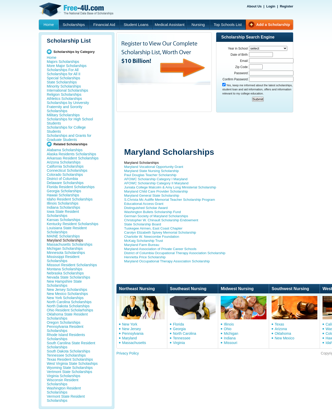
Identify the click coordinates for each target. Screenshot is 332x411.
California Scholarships (65, 166)
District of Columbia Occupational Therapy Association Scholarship (174, 253)
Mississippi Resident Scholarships (63, 259)
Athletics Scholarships (64, 99)
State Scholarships (62, 82)
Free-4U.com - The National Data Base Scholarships (77, 10)
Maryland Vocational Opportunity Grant (153, 167)
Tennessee (181, 338)
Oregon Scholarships (63, 322)
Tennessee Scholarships (66, 355)
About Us (254, 6)
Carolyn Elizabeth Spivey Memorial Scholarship (160, 232)
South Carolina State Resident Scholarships (71, 345)
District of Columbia (62, 179)
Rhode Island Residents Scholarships (66, 337)
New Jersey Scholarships (67, 290)
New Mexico (284, 338)
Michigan (231, 333)
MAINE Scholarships (63, 236)
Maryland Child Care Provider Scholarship (156, 191)
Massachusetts (134, 343)
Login (270, 6)
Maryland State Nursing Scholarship (151, 171)
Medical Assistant (170, 24)
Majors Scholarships (63, 62)
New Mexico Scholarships (67, 294)
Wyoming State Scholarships (70, 368)
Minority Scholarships (64, 86)
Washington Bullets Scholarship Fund (152, 212)
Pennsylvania (132, 333)
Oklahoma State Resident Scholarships (67, 316)
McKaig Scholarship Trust (143, 241)
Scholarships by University (68, 103)
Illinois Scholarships (62, 203)
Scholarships (74, 24)
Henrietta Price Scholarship (145, 257)
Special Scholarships (63, 78)
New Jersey (131, 329)
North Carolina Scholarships (69, 302)
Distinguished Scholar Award (146, 208)
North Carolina (184, 333)
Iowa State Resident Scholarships (63, 213)
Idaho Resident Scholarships (70, 199)
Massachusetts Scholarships (69, 244)
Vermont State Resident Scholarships (66, 398)
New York (129, 324)
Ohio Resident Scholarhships (70, 310)
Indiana (230, 338)
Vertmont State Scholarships (69, 372)
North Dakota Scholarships (68, 306)
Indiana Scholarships (63, 207)
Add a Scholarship (273, 24)
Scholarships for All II (63, 74)
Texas (279, 324)
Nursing (198, 24)
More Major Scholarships (67, 66)
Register (286, 6)
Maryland (129, 338)
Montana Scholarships (64, 269)
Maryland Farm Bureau (141, 245)
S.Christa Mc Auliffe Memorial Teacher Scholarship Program (169, 200)
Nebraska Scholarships (65, 273)
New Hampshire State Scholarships (64, 283)
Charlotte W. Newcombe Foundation (151, 236)
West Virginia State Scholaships (72, 363)
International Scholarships (67, 90)
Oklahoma (283, 333)
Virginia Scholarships (63, 376)
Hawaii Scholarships (63, 195)
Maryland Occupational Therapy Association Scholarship (167, 261)
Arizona (281, 329)
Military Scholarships (63, 115)
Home (48, 24)
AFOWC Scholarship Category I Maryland (156, 179)
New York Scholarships (65, 298)
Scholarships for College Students (66, 129)
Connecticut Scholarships (67, 170)
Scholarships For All (63, 70)
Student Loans (136, 24)
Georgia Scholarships (64, 191)
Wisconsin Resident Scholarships (62, 382)
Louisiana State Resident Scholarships (67, 230)
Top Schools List (228, 24)
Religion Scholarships (64, 94)
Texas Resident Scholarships (70, 359)
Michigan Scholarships (65, 248)
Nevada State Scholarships (68, 277)
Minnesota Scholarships (66, 253)
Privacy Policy (127, 353)
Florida (178, 324)
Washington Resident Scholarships (64, 390)
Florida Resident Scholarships (71, 187)
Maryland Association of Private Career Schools (160, 249)
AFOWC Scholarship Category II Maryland (156, 183)
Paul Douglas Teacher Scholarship (150, 175)
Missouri (230, 343)
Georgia (179, 329)
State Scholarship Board (142, 224)
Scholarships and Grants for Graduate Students (69, 137)
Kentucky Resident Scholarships (72, 224)
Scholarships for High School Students (70, 121)
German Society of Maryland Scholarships (156, 216)
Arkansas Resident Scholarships (73, 158)
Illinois (229, 324)
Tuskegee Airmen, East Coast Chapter (153, 228)
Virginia (179, 343)
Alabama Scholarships (64, 150)
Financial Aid (104, 24)
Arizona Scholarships (64, 162)
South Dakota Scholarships (68, 351)
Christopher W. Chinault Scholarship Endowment (161, 220)
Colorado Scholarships (65, 175)
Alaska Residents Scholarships (71, 154)
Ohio (228, 329)
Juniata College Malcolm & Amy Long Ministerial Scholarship (170, 187)
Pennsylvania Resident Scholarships (65, 328)
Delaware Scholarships (65, 183)
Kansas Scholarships (63, 220)
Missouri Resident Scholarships (72, 265)
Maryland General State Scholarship (151, 195)
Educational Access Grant (143, 204)
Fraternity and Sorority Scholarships (64, 109)
